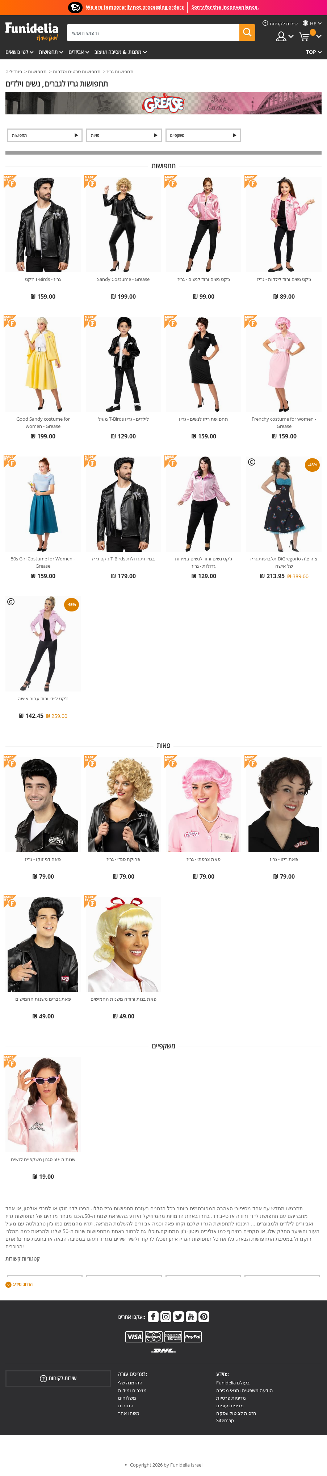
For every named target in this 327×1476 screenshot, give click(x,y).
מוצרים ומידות (132, 1390)
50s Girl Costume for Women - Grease (43, 562)
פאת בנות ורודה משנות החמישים (123, 999)
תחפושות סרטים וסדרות (77, 71)
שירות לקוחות (58, 1378)
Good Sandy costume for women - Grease (43, 422)
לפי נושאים (16, 52)
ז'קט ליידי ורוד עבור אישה (43, 698)
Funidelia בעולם (233, 1382)
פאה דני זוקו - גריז (43, 859)
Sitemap (225, 1420)
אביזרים (76, 52)
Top (311, 52)
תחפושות (48, 52)
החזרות (126, 1405)
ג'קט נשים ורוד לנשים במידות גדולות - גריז (203, 562)
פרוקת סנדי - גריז (123, 859)
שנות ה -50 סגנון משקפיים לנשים (43, 1159)
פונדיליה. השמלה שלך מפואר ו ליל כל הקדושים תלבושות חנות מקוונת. (31, 32)
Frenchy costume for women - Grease (284, 422)
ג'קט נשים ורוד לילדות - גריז (284, 279)
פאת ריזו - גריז (284, 859)
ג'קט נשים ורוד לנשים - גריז (203, 279)
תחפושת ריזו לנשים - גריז (203, 419)
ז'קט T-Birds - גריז (43, 279)
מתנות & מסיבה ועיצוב (118, 52)
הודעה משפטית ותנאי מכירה (244, 1390)
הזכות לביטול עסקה (236, 1413)
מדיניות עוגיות (230, 1405)
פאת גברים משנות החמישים (43, 999)
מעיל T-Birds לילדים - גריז (123, 419)
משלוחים (127, 1398)
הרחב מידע (23, 1285)
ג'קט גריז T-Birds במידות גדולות (123, 558)
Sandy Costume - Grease (123, 279)
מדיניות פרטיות (231, 1398)
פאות (95, 135)
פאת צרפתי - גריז (203, 859)
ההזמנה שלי (130, 1382)
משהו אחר (128, 1413)
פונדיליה (13, 71)
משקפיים (177, 135)
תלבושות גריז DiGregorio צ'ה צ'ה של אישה (284, 562)
